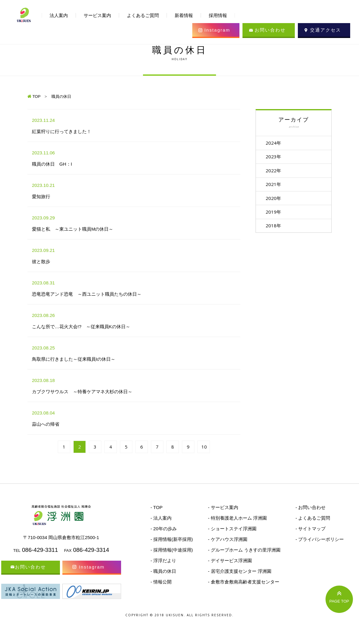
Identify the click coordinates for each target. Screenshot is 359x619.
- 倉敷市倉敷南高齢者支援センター (243, 581)
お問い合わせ (270, 30)
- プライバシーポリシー (319, 539)
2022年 (274, 171)
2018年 (274, 227)
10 (204, 447)
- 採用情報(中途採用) (172, 549)
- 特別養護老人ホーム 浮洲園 (237, 518)
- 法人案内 (161, 518)
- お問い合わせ (310, 507)
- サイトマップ (310, 528)
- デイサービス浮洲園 (230, 560)
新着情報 (184, 15)
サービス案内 (97, 15)
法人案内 (59, 15)
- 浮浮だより (163, 560)
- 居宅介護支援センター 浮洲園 (239, 571)
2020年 (274, 199)
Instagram (217, 30)
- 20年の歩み (164, 528)
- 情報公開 (161, 581)
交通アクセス (325, 30)
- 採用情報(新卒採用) (172, 539)
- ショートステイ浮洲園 (232, 528)
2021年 (274, 185)
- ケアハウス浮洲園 (227, 539)
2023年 (274, 157)
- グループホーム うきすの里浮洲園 (244, 549)
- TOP (156, 507)
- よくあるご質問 (312, 518)
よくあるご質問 (143, 15)
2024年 (274, 143)
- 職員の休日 (163, 571)
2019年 (274, 213)
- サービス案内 (223, 507)
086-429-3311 (40, 550)
